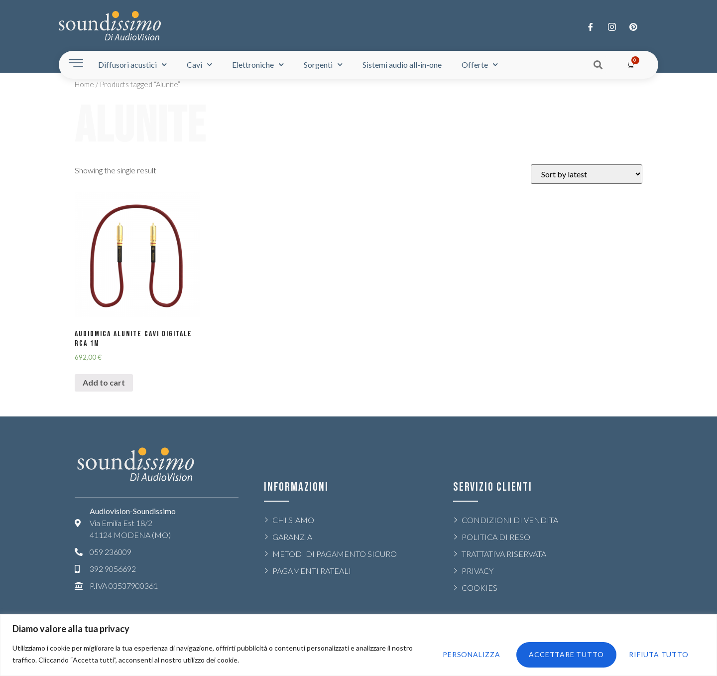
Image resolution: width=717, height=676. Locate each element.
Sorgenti (323, 64)
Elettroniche (258, 64)
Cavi (199, 64)
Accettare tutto (653, 654)
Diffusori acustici (132, 64)
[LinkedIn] (633, 26)
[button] (598, 64)
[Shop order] (586, 174)
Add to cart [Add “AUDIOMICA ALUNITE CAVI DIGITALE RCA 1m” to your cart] (104, 382)
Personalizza (464, 654)
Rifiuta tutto (554, 654)
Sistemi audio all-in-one (402, 64)
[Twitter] (611, 26)
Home (84, 84)
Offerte (480, 64)
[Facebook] (590, 26)
